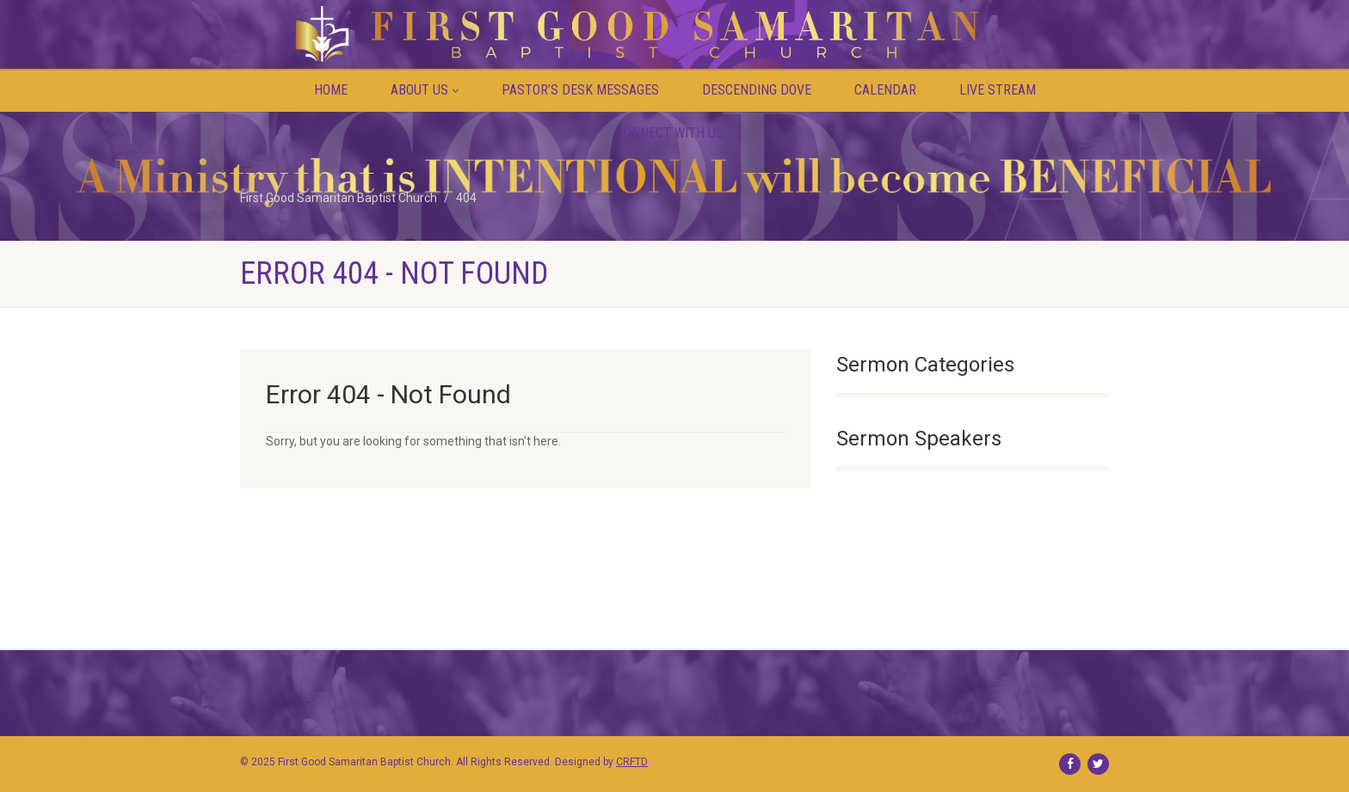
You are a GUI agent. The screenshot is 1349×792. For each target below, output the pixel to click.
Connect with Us (675, 133)
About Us (425, 90)
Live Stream (997, 90)
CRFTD (632, 762)
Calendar (885, 90)
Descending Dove (756, 90)
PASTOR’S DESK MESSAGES (580, 90)
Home (331, 90)
